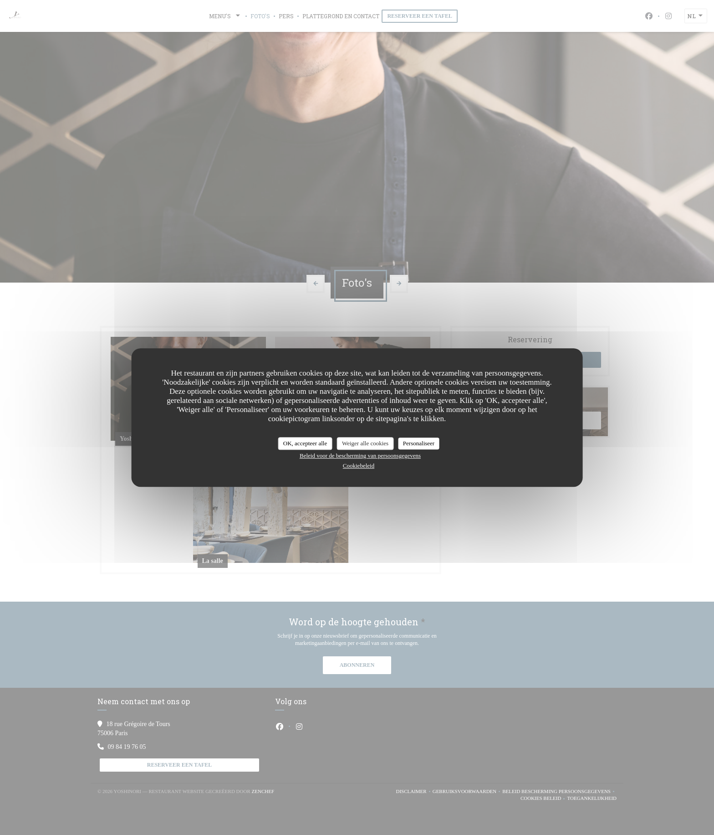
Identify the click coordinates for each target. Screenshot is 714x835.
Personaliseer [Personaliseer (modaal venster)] (418, 443)
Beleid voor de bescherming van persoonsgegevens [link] (360, 455)
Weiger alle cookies (365, 443)
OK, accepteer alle (305, 443)
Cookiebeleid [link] (358, 465)
